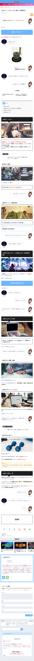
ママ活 (13, 566)
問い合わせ (7, 573)
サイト (2, 610)
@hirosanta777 (20, 20)
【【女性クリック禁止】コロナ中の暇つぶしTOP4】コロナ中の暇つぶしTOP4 (17, 4)
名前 (2, 601)
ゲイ (7, 534)
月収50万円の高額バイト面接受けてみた (20, 568)
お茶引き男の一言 (6, 112)
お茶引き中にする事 (7, 110)
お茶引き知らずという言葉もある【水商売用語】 (12, 108)
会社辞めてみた (26, 566)
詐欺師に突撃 (6, 566)
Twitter (4, 579)
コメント (3, 592)
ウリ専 (21, 566)
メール (3, 605)
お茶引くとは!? (6, 106)
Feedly (7, 579)
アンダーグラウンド (8, 535)
